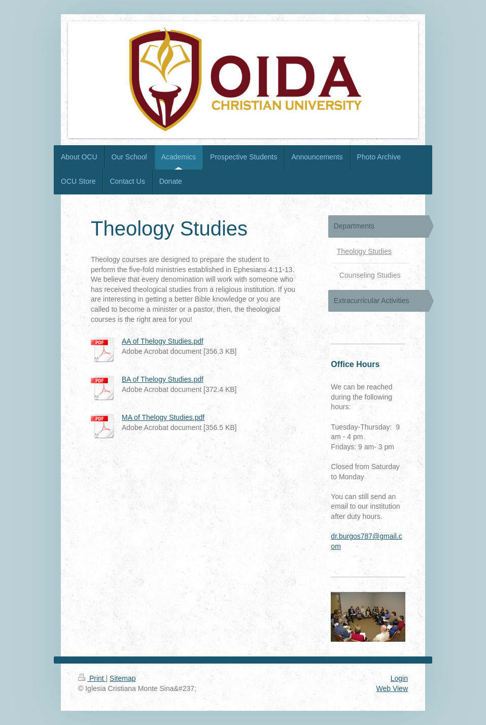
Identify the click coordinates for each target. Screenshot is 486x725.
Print (92, 678)
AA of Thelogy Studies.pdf (162, 341)
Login (399, 678)
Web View (392, 688)
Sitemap (122, 678)
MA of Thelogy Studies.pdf (163, 417)
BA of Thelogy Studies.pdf (162, 379)
